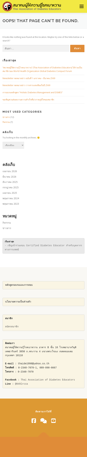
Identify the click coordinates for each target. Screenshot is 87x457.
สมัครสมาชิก (11, 326)
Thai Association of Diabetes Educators (48, 380)
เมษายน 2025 (10, 192)
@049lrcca (21, 384)
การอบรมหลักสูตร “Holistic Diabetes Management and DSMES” (33, 92)
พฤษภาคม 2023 (11, 203)
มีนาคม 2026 (9, 176)
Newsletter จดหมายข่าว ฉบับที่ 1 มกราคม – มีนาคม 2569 (29, 78)
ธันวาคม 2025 (10, 182)
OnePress (65, 444)
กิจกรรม (6, 122)
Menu (81, 6)
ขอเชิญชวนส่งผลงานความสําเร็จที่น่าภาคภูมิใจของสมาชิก (28, 99)
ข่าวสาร (6, 117)
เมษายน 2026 (10, 171)
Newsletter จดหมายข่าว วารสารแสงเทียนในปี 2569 (26, 85)
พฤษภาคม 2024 (11, 198)
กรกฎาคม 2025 (11, 187)
